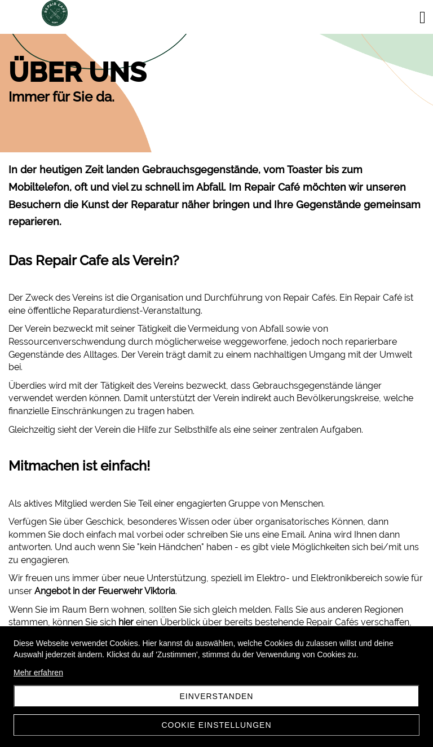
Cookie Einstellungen (216, 725)
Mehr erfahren (38, 672)
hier (126, 622)
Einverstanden (217, 696)
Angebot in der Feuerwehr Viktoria (104, 591)
